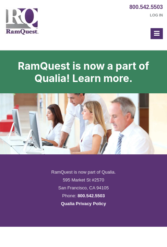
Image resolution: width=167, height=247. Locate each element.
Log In (156, 15)
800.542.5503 (146, 7)
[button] (157, 33)
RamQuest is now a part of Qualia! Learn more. (83, 72)
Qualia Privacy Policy (83, 203)
